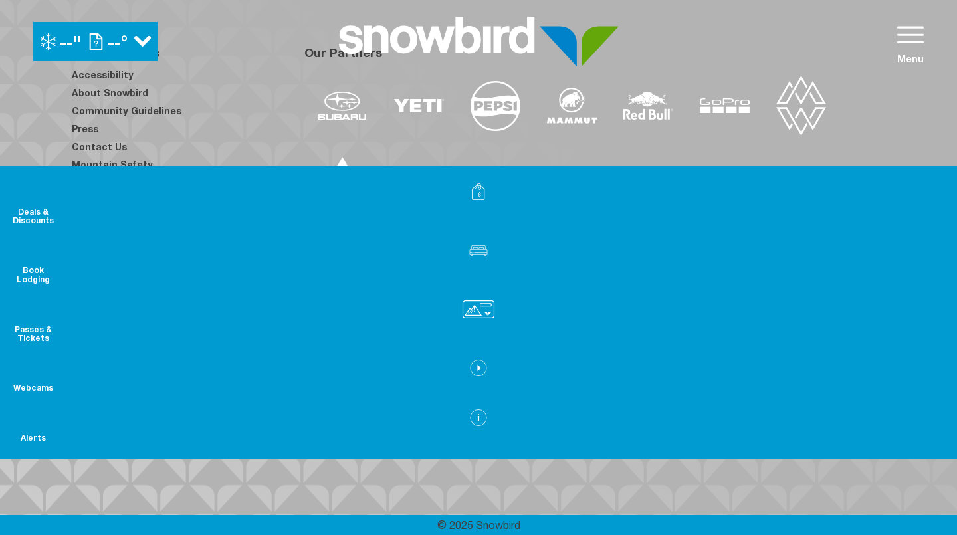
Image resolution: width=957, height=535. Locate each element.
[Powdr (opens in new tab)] (335, 325)
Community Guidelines (126, 110)
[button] (923, 270)
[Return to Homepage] (479, 41)
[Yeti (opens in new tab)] (419, 106)
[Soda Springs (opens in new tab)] (721, 325)
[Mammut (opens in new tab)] (572, 106)
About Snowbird (110, 92)
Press (85, 128)
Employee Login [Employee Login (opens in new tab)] (110, 200)
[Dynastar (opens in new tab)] (343, 172)
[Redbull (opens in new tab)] (648, 106)
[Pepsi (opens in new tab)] (495, 106)
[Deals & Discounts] (923, 206)
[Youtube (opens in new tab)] (194, 334)
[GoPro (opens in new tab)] (725, 106)
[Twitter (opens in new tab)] (158, 334)
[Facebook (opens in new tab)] (85, 334)
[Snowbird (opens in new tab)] (669, 325)
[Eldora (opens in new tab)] (549, 325)
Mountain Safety (112, 164)
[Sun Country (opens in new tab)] (439, 362)
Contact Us (99, 146)
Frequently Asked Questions (140, 254)
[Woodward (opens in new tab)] (343, 363)
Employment (102, 182)
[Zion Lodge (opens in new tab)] (716, 363)
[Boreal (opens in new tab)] (409, 325)
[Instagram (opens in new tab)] (121, 334)
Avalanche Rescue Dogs (129, 218)
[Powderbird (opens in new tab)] (786, 325)
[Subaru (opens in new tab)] (343, 106)
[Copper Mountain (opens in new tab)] (479, 325)
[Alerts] (923, 449)
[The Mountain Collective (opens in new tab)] (801, 106)
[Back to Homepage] (171, 432)
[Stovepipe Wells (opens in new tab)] (628, 363)
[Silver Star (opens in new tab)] (535, 363)
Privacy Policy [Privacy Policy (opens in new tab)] (105, 236)
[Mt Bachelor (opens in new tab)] (609, 325)
